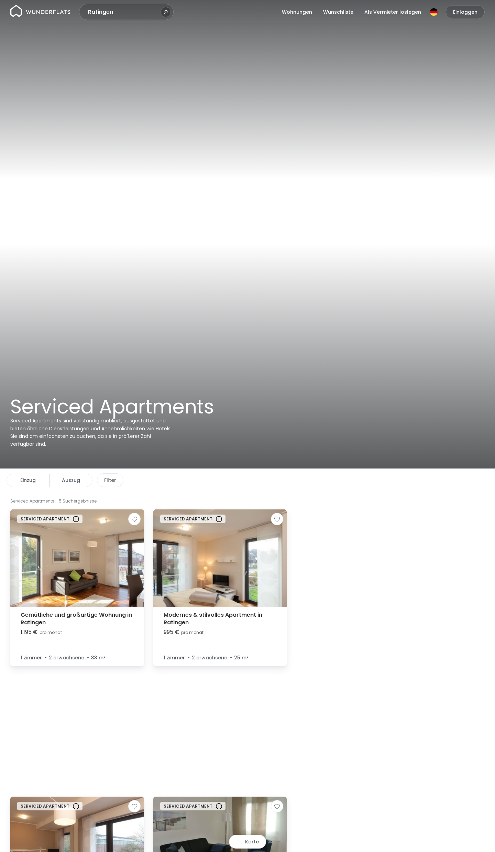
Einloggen (465, 12)
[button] (306, 500)
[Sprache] (434, 12)
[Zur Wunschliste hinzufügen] (134, 519)
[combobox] (123, 12)
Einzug (28, 480)
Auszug (71, 480)
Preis (110, 480)
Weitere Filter (236, 480)
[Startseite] (40, 12)
